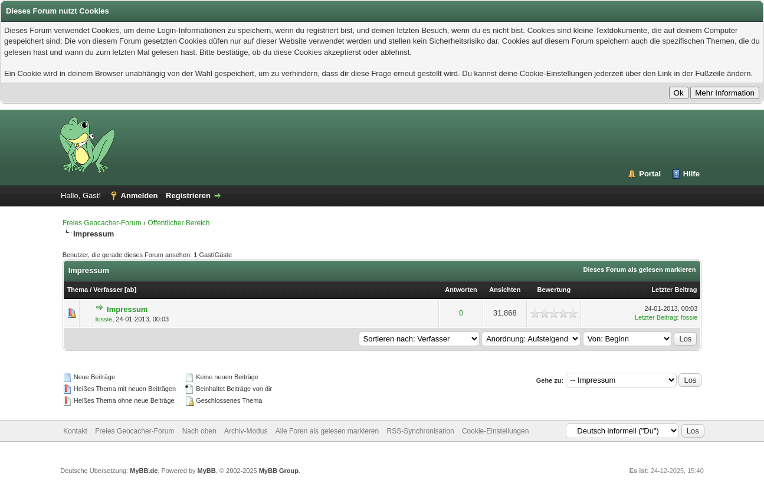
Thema (77, 289)
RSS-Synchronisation (420, 431)
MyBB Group (279, 470)
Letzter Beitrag (674, 289)
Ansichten (504, 289)
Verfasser (108, 289)
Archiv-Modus (245, 431)
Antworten (461, 289)
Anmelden (139, 195)
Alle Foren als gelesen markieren (327, 431)
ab (131, 289)
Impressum (127, 309)
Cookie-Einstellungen (495, 431)
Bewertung (553, 289)
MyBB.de (144, 470)
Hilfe (691, 173)
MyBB (207, 470)
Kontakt (75, 431)
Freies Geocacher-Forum (102, 223)
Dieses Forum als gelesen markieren (639, 269)
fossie (103, 319)
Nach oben (199, 431)
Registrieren (188, 195)
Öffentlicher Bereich (178, 223)
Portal (650, 173)
